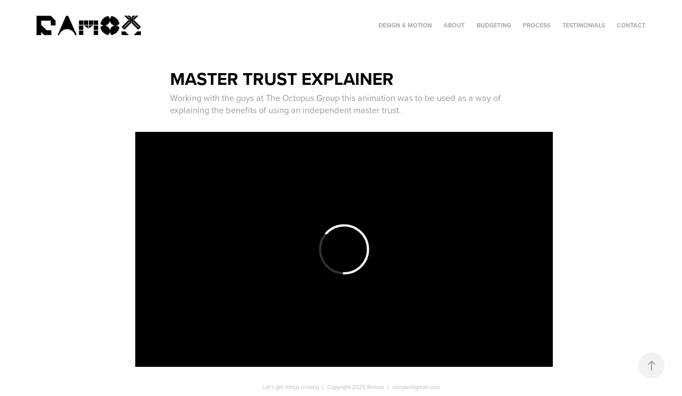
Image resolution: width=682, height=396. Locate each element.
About (454, 25)
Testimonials (583, 25)
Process (536, 25)
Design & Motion (405, 25)
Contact (631, 25)
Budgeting (494, 25)
